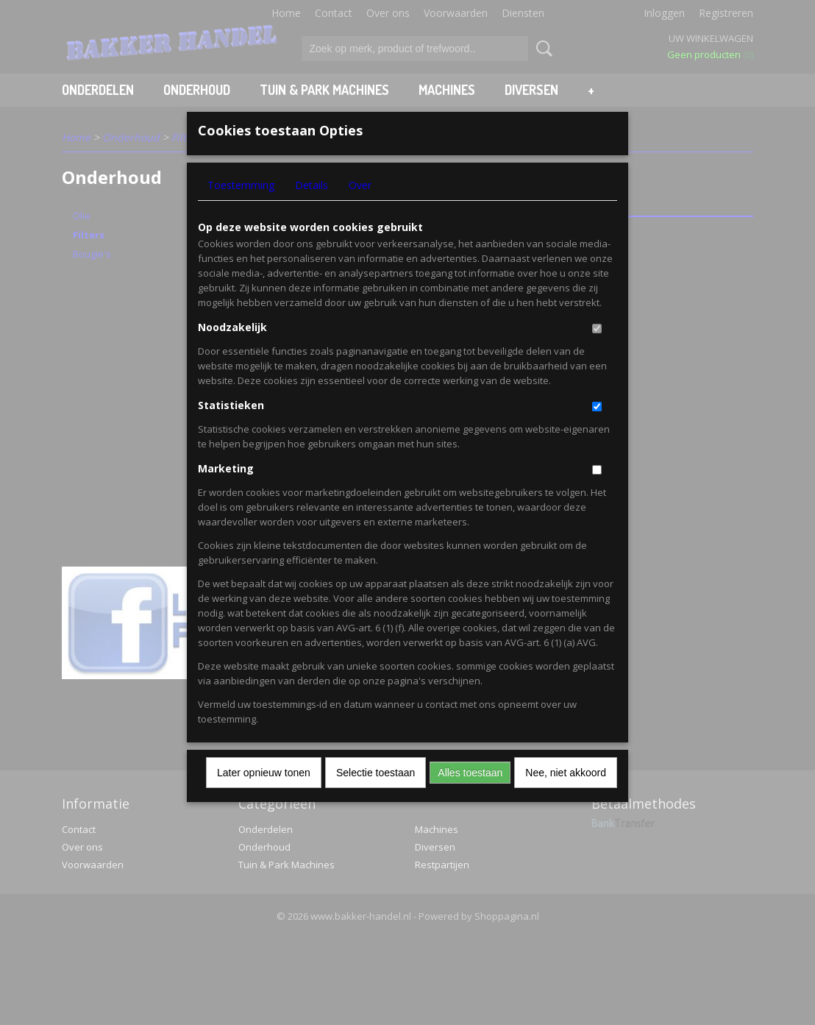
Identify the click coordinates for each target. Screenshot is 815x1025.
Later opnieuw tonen (263, 796)
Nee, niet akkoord (565, 796)
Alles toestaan (470, 796)
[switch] (597, 352)
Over (360, 209)
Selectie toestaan (375, 796)
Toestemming (240, 209)
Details (311, 209)
